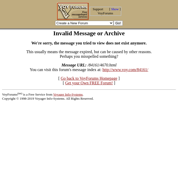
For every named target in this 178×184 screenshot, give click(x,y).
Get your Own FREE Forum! (89, 83)
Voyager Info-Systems (68, 94)
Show (115, 9)
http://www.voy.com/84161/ (125, 69)
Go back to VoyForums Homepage (89, 78)
